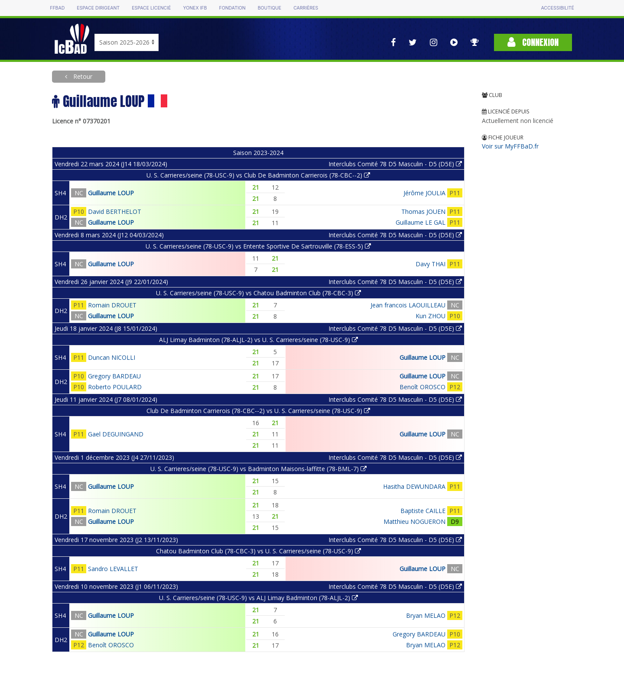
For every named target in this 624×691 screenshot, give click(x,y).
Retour (82, 76)
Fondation (232, 8)
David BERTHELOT (114, 211)
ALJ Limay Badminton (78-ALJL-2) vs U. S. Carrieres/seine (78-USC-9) (258, 340)
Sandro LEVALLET (113, 569)
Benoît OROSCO (422, 387)
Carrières (305, 8)
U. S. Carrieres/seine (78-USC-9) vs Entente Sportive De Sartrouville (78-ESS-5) (258, 246)
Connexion (533, 42)
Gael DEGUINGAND (115, 434)
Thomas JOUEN (423, 211)
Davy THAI (430, 264)
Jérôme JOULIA (424, 193)
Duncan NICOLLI (111, 357)
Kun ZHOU (430, 316)
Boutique (269, 8)
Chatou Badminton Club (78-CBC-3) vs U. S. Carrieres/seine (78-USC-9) (258, 551)
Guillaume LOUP (111, 193)
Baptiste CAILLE (422, 511)
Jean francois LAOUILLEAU (407, 305)
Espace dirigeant (98, 8)
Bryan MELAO (425, 615)
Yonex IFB (195, 8)
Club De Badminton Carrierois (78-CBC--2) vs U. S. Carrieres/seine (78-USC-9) (258, 411)
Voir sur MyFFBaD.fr (510, 146)
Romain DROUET (112, 305)
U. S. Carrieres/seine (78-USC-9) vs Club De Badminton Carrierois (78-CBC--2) (258, 175)
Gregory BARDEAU (114, 376)
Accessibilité (557, 8)
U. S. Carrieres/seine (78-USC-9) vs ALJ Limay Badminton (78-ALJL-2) (258, 598)
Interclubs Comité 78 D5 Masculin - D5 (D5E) (395, 164)
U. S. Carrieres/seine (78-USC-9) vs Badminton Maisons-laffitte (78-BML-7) (258, 469)
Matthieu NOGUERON (414, 521)
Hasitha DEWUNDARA (414, 486)
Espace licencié (151, 8)
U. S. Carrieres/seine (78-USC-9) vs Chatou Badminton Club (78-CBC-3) (258, 293)
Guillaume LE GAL (420, 222)
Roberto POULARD (115, 387)
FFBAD (57, 8)
